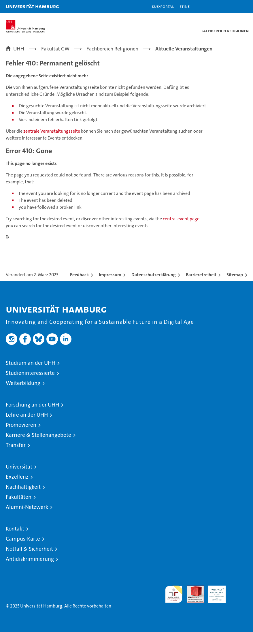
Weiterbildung (23, 383)
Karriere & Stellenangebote (38, 435)
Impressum (110, 275)
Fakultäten (18, 497)
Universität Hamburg (32, 6)
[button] (230, 6)
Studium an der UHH (30, 362)
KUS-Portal (163, 6)
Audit (192, 589)
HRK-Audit (213, 592)
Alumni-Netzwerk (27, 507)
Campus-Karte (23, 538)
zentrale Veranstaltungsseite (52, 131)
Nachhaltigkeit (23, 486)
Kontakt (15, 528)
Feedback (79, 275)
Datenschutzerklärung (153, 275)
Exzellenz (17, 476)
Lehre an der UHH (27, 414)
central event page (181, 219)
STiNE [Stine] (185, 6)
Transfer (16, 445)
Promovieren (21, 424)
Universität (19, 466)
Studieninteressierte (30, 373)
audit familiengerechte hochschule (173, 594)
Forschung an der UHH (32, 404)
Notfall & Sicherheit (29, 548)
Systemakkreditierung (238, 589)
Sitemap (234, 275)
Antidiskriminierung (30, 559)
